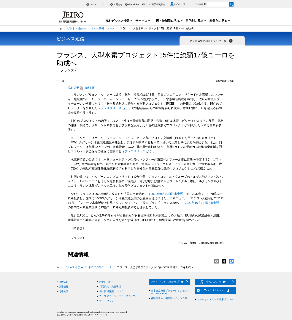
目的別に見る (196, 20)
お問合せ (117, 4)
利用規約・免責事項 (110, 286)
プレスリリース (113, 108)
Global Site (133, 4)
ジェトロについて (98, 4)
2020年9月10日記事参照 (167, 193)
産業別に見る (219, 20)
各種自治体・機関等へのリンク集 (169, 298)
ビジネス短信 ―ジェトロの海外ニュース (91, 28)
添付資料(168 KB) (81, 87)
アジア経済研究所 (155, 4)
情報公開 (63, 291)
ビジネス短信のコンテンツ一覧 (211, 40)
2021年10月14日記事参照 (202, 202)
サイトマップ (106, 300)
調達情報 (63, 286)
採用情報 (63, 281)
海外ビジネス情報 (119, 20)
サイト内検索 (199, 4)
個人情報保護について (111, 291)
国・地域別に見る (169, 20)
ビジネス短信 (70, 38)
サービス (142, 20)
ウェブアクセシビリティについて (117, 296)
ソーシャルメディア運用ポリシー (215, 299)
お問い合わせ (106, 281)
